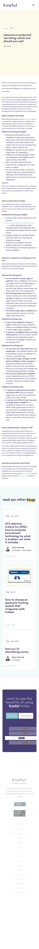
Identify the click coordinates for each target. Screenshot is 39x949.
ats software (27, 473)
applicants (27, 119)
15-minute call (23, 476)
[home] (11, 5)
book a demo (12, 716)
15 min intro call (26, 716)
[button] (33, 5)
